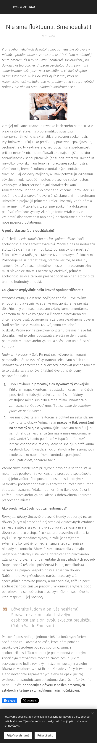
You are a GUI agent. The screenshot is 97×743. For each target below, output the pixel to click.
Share (9, 700)
